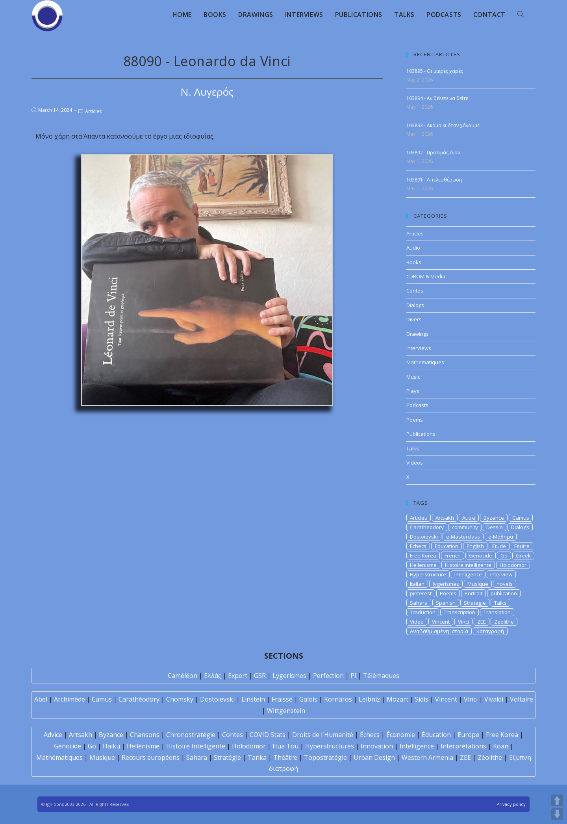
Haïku (111, 746)
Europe (468, 734)
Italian (417, 583)
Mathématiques (59, 757)
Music (413, 376)
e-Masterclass (463, 536)
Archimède (69, 699)
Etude (499, 546)
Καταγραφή (490, 631)
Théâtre (285, 757)
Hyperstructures (329, 746)
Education (446, 546)
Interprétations (463, 746)
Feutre (522, 546)
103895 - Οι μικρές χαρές (434, 71)
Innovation (377, 746)
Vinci (463, 621)
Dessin (494, 527)
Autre (468, 517)
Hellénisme (143, 746)
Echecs (418, 546)
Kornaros (338, 699)
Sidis (421, 699)
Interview (501, 574)
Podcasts (417, 405)
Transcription (459, 612)
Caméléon (182, 675)
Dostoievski (424, 536)
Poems (414, 419)
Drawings (417, 333)
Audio (413, 247)
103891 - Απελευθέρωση (434, 179)
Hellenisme (423, 564)
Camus (520, 517)
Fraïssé (282, 699)
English (475, 546)
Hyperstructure (428, 574)
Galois (308, 699)
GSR (260, 675)
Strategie (475, 602)
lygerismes (446, 583)
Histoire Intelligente (468, 564)
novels (505, 583)
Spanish (446, 602)
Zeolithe (504, 621)
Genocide (480, 555)
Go (504, 555)
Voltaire (521, 699)
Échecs (370, 734)
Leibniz (369, 699)
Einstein (253, 699)
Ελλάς (212, 675)
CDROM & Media (425, 276)
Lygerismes (289, 675)
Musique (477, 583)
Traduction (422, 612)
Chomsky (179, 699)
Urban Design (374, 757)
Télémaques (381, 675)
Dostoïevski (217, 699)
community (465, 527)
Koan (500, 746)
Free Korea (423, 555)
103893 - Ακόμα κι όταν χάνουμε (443, 125)
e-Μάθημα (500, 536)
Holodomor (513, 564)
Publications (420, 433)
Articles (93, 111)
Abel (40, 699)
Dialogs (415, 305)
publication (504, 593)
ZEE (481, 621)
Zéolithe (490, 757)
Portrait (473, 593)
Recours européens (151, 757)
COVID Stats (267, 734)
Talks (412, 448)
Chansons (144, 734)
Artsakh (444, 517)
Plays (412, 390)
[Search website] (520, 14)
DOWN (557, 814)
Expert (237, 675)
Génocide (67, 746)
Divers (414, 319)
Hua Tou (285, 746)
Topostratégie (325, 757)
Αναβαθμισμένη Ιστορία (439, 631)
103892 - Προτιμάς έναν (433, 152)
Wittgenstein (286, 710)
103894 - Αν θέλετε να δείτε (437, 98)
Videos (414, 462)
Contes (414, 290)
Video (417, 621)
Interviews (418, 348)
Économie (400, 734)
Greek (523, 555)
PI (353, 675)
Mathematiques (425, 362)
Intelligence (468, 574)
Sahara (419, 602)
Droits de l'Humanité (322, 734)
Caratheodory (427, 527)
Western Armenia (427, 757)
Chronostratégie (190, 734)
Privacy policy (511, 804)
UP (557, 800)
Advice (53, 734)
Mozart (397, 699)
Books (413, 262)
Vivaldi (493, 699)
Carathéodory (139, 699)
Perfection (328, 675)
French (453, 555)
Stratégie (227, 757)
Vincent (441, 621)
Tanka (257, 757)
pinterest (421, 593)
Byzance (494, 517)
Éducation (436, 734)
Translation (497, 612)
